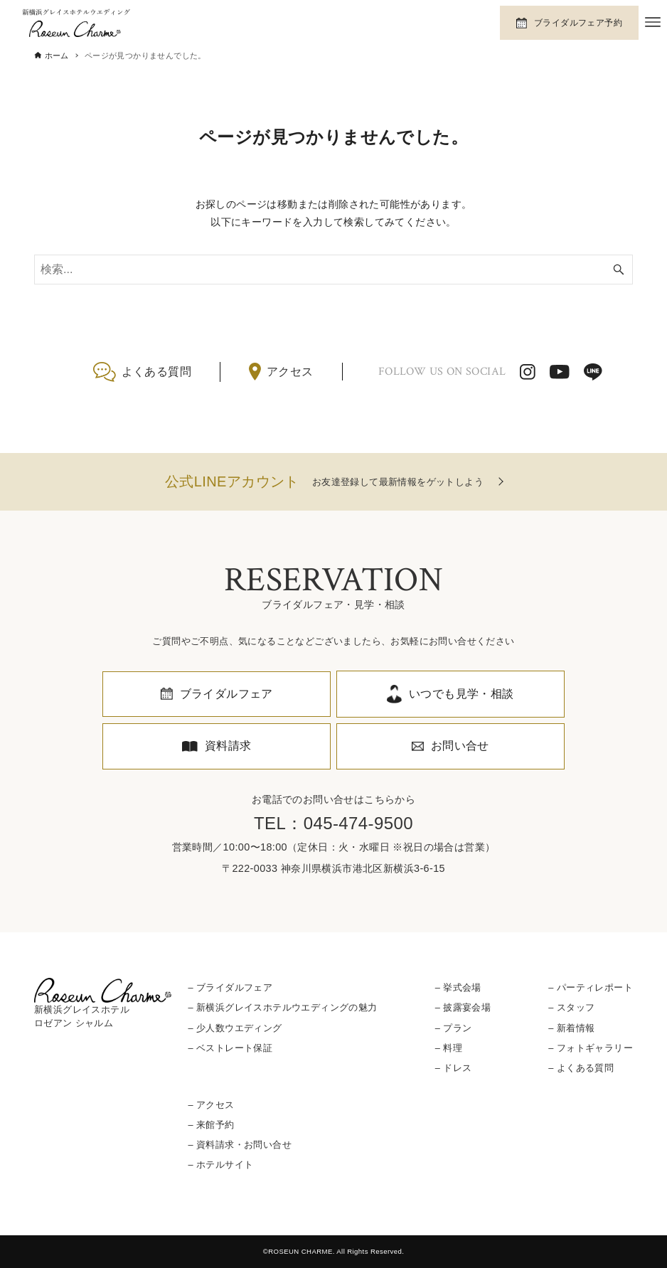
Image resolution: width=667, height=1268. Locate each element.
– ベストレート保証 (230, 1048)
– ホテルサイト (221, 1164)
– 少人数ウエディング (235, 1028)
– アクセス (211, 1104)
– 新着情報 (571, 1028)
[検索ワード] (333, 269)
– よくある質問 (581, 1067)
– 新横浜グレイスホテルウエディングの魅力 (283, 1007)
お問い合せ (460, 746)
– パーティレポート (590, 987)
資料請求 (228, 746)
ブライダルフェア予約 (578, 23)
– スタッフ (571, 1007)
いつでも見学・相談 (461, 694)
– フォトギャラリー (590, 1048)
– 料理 (448, 1048)
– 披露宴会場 (463, 1007)
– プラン (453, 1028)
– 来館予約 (211, 1124)
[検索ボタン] (618, 269)
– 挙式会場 (458, 987)
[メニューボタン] (653, 22)
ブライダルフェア (226, 694)
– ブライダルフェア (230, 987)
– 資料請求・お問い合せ (240, 1144)
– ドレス (453, 1067)
